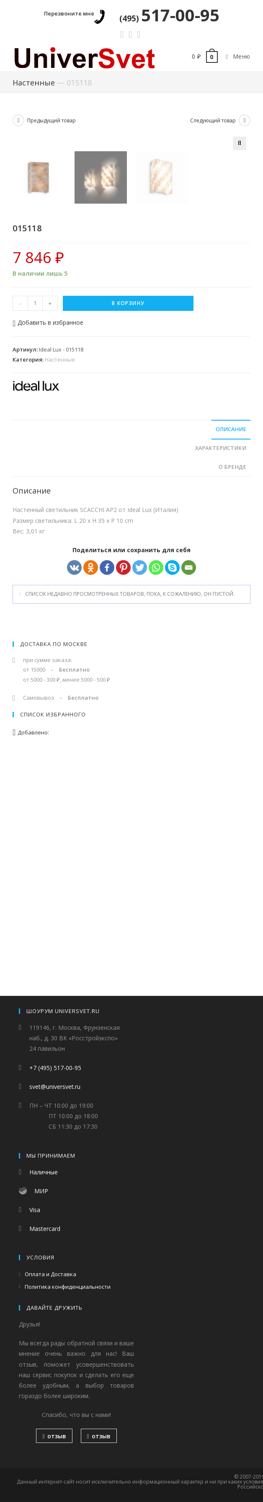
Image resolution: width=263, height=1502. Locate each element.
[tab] (131, 657)
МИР (41, 1191)
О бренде (232, 694)
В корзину (128, 530)
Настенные (34, 83)
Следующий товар (213, 120)
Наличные (43, 1172)
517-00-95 (169, 14)
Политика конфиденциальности (68, 1286)
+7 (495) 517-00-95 (55, 1068)
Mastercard (44, 1229)
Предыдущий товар (51, 120)
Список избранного (53, 942)
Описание (231, 656)
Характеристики (220, 675)
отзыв (54, 1436)
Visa (34, 1210)
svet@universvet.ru (54, 1087)
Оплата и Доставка (50, 1274)
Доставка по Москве (54, 871)
